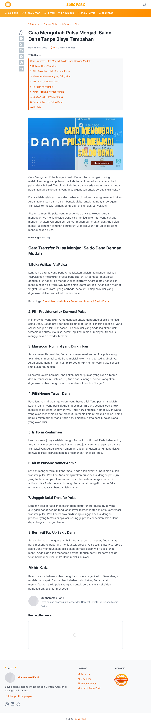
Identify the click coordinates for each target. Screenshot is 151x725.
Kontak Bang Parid (89, 688)
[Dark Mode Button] (144, 4)
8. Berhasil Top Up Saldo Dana (46, 102)
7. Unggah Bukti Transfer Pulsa (46, 96)
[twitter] (21, 44)
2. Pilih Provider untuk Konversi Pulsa (50, 71)
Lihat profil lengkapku (18, 696)
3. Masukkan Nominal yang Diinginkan (50, 76)
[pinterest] (21, 62)
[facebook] (21, 38)
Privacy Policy (87, 683)
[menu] (8, 4)
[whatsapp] (21, 50)
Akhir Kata (35, 107)
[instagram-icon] (7, 704)
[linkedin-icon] (12, 704)
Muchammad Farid (28, 677)
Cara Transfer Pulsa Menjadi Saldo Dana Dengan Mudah (60, 61)
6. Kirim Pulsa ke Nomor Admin (47, 91)
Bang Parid (80, 719)
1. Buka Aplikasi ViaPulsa (43, 66)
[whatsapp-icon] (18, 704)
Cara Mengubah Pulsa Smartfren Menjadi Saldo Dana (76, 301)
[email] (21, 68)
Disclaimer (85, 678)
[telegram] (21, 56)
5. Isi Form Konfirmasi (41, 86)
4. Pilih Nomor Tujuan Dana (44, 81)
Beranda (84, 674)
